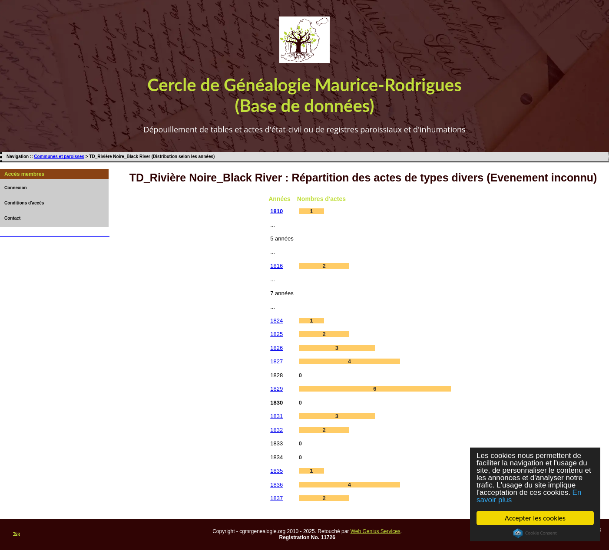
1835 (276, 471)
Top (16, 533)
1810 (276, 211)
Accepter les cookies (535, 518)
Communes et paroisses (59, 156)
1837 (276, 498)
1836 (276, 484)
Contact (12, 218)
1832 (276, 430)
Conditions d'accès (24, 203)
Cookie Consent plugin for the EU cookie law (535, 533)
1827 (276, 361)
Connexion (15, 187)
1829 (276, 388)
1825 (276, 334)
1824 (276, 320)
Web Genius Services (375, 531)
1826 (276, 348)
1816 (276, 266)
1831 (276, 416)
